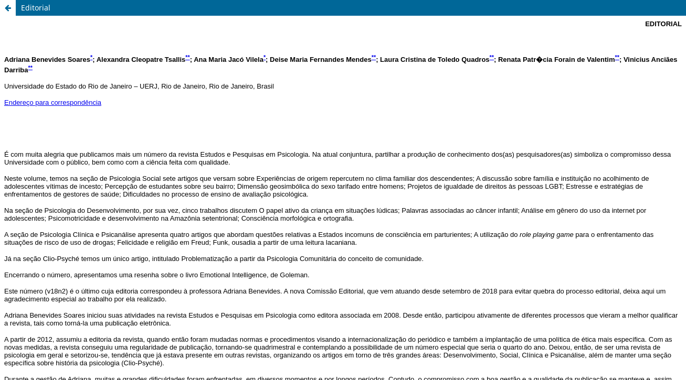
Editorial (35, 8)
